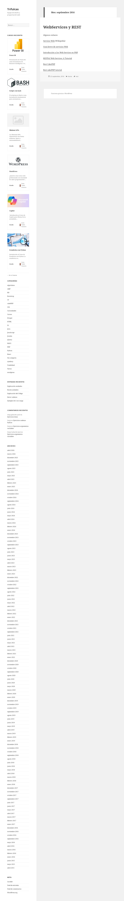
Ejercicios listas (12, 417)
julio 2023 (10, 552)
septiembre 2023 (13, 545)
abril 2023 (10, 563)
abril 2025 (10, 479)
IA (8, 325)
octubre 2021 (11, 628)
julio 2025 (10, 472)
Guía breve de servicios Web (55, 46)
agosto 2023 (11, 548)
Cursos (9, 314)
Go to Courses (12, 275)
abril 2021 (10, 646)
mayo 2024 (11, 516)
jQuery (9, 340)
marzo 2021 (11, 650)
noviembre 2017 (13, 792)
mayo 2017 (11, 810)
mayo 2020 (11, 686)
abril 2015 (10, 868)
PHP (8, 347)
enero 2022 (11, 617)
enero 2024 (11, 530)
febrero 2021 (11, 654)
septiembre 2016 (13, 839)
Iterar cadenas (12, 397)
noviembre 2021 (13, 625)
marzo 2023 (11, 566)
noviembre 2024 (13, 494)
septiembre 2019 (13, 712)
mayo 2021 (11, 643)
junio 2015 (11, 861)
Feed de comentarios (14, 889)
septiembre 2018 (13, 755)
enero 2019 (11, 741)
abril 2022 (10, 606)
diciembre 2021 (12, 621)
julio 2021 (10, 635)
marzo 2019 (11, 733)
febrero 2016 (11, 853)
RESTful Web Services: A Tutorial (57, 58)
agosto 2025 (11, 468)
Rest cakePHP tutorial (52, 70)
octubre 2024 (11, 497)
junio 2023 (11, 556)
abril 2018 (10, 773)
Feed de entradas (13, 885)
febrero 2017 (11, 821)
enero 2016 (11, 857)
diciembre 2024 (12, 490)
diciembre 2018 (12, 744)
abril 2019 (10, 730)
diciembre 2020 (12, 661)
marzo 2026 (11, 454)
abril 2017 (10, 813)
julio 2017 (10, 803)
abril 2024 (10, 519)
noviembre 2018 (13, 748)
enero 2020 (11, 697)
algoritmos (11, 285)
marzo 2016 (11, 850)
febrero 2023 (11, 570)
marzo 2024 (11, 523)
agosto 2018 (11, 759)
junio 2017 (11, 806)
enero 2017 (11, 824)
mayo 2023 (11, 559)
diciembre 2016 (12, 828)
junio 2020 (11, 683)
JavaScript (10, 333)
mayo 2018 (11, 770)
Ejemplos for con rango (15, 401)
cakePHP (10, 303)
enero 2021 (11, 657)
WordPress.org (12, 893)
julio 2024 (10, 508)
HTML (9, 322)
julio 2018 (10, 763)
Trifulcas (13, 9)
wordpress (10, 372)
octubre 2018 (11, 752)
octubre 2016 (11, 835)
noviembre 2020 (13, 665)
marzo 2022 (11, 610)
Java (8, 329)
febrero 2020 (11, 694)
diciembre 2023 (12, 534)
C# (8, 300)
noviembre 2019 (13, 704)
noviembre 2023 (13, 537)
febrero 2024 (11, 527)
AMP (8, 289)
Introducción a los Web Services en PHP (60, 52)
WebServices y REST (62, 27)
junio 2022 (11, 599)
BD (8, 293)
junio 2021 (11, 639)
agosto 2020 (11, 675)
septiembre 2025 (13, 465)
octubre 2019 (11, 708)
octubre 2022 (11, 585)
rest (77, 76)
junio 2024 (11, 512)
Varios (9, 369)
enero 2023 (11, 574)
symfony (10, 361)
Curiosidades (11, 311)
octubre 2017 (11, 795)
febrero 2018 (11, 781)
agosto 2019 (11, 715)
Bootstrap (10, 296)
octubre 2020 (11, 668)
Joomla (9, 336)
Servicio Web (49, 41)
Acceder (10, 882)
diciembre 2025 (12, 458)
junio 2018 (11, 766)
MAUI (9, 343)
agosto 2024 (11, 505)
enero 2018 (11, 784)
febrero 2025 (11, 483)
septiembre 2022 (13, 588)
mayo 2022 (11, 603)
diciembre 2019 (12, 701)
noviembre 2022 (13, 581)
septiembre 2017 (13, 799)
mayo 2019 (11, 726)
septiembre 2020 (13, 672)
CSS (8, 307)
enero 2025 (11, 487)
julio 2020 (10, 679)
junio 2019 (11, 723)
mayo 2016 (11, 842)
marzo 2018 (11, 777)
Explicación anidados (14, 386)
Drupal (9, 318)
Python (9, 351)
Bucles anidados (12, 390)
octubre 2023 (11, 541)
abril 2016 (10, 846)
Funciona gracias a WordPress (61, 93)
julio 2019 (10, 719)
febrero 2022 (11, 614)
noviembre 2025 (13, 461)
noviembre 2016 (13, 831)
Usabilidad (11, 365)
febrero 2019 (11, 737)
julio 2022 (10, 595)
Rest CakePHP (49, 64)
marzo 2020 (11, 690)
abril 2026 (10, 450)
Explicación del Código (15, 393)
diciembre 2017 (12, 788)
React (9, 354)
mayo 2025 (11, 476)
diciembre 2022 (12, 577)
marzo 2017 (11, 817)
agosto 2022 (11, 592)
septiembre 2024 (13, 501)
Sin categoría (11, 358)
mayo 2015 (11, 864)
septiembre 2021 (13, 632)
